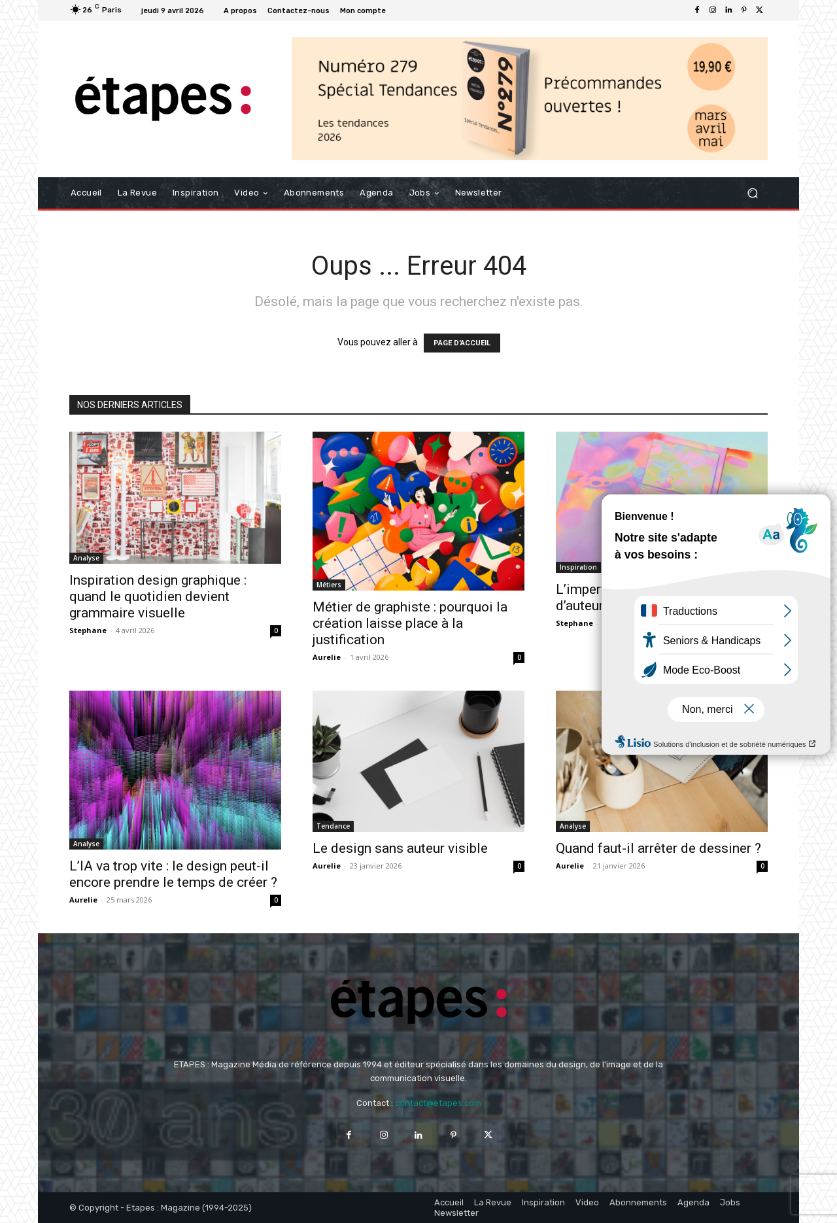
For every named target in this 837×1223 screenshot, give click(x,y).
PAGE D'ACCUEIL (462, 343)
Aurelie (327, 657)
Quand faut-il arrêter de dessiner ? (658, 848)
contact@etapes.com (438, 1103)
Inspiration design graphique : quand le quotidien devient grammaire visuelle (158, 596)
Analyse (86, 557)
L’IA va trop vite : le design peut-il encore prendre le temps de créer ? (173, 874)
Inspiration (578, 567)
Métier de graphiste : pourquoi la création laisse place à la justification (410, 623)
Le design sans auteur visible (400, 848)
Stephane (88, 630)
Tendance (333, 826)
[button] (752, 192)
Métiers (328, 584)
